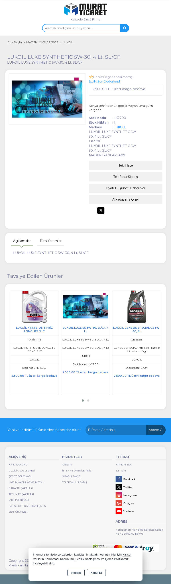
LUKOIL (120, 127)
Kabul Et (96, 572)
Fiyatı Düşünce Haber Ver (125, 188)
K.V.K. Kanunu (18, 464)
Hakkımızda (124, 464)
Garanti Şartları (21, 488)
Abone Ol (156, 430)
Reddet (76, 572)
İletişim (121, 470)
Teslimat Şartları (21, 494)
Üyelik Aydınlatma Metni (26, 482)
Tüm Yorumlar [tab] (50, 241)
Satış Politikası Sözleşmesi (27, 505)
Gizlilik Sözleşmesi (22, 470)
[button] (83, 400)
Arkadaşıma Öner (125, 199)
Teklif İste (125, 165)
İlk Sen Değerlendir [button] (105, 81)
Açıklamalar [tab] (22, 241)
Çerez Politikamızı (117, 559)
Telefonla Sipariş (125, 177)
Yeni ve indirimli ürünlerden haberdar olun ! (44, 430)
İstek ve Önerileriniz (77, 470)
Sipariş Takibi (71, 476)
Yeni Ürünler (18, 511)
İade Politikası (19, 499)
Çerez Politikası (20, 476)
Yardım (67, 464)
